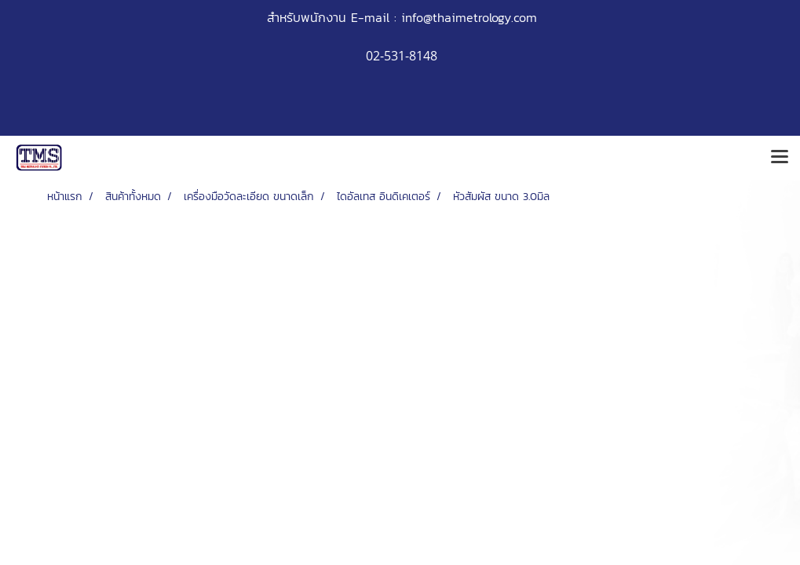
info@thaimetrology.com (469, 17)
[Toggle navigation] (779, 157)
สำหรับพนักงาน (306, 17)
